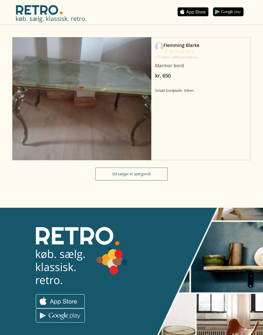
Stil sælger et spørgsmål (131, 174)
